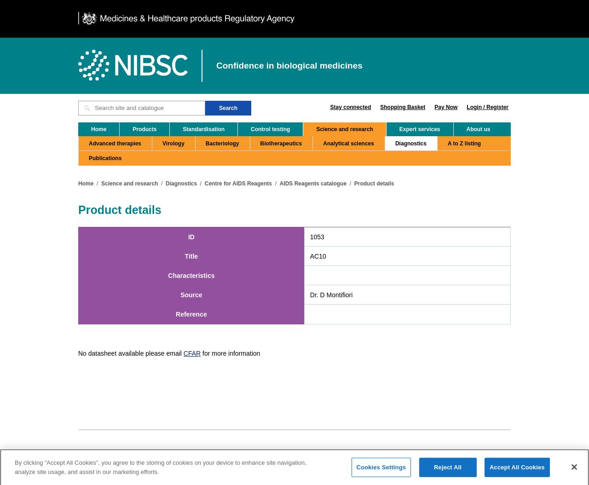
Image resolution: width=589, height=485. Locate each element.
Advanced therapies (115, 143)
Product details (374, 183)
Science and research (344, 129)
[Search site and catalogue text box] (141, 108)
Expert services (419, 129)
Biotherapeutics (281, 143)
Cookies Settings (381, 469)
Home (98, 129)
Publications (105, 158)
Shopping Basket (402, 107)
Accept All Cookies (517, 469)
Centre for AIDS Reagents (238, 183)
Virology (173, 143)
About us (479, 129)
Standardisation (204, 129)
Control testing (270, 129)
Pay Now (445, 107)
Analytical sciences (348, 143)
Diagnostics (411, 143)
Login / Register (487, 107)
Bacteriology (222, 143)
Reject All (448, 469)
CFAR (192, 353)
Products (144, 129)
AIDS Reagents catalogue (313, 183)
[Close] (574, 469)
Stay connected (350, 107)
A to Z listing (464, 143)
